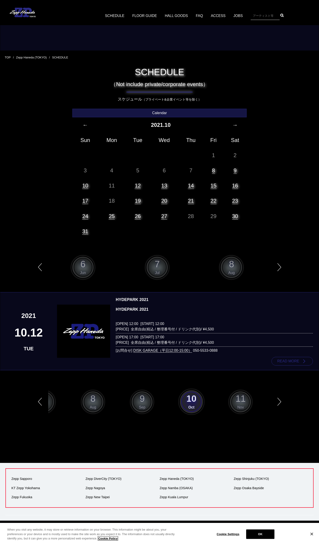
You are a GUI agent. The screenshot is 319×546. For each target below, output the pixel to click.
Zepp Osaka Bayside (249, 488)
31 (85, 231)
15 (213, 185)
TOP (8, 57)
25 (112, 216)
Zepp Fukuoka (21, 497)
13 (164, 185)
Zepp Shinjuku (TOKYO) (251, 479)
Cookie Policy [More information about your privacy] (107, 541)
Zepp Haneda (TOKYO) (31, 57)
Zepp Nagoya (95, 488)
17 (85, 201)
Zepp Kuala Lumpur (174, 497)
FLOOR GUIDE (144, 16)
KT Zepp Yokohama (25, 488)
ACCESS (218, 16)
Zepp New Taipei (98, 497)
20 (164, 201)
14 (191, 185)
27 (164, 216)
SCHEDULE (114, 16)
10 (85, 185)
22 (213, 201)
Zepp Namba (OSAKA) (176, 488)
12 (138, 185)
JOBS (238, 16)
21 (191, 201)
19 (138, 201)
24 (85, 216)
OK (260, 536)
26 (138, 216)
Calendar (159, 113)
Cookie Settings (228, 536)
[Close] (312, 537)
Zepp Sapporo (21, 479)
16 (235, 185)
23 (235, 201)
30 (235, 216)
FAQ (199, 16)
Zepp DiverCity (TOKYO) (103, 479)
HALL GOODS (176, 16)
